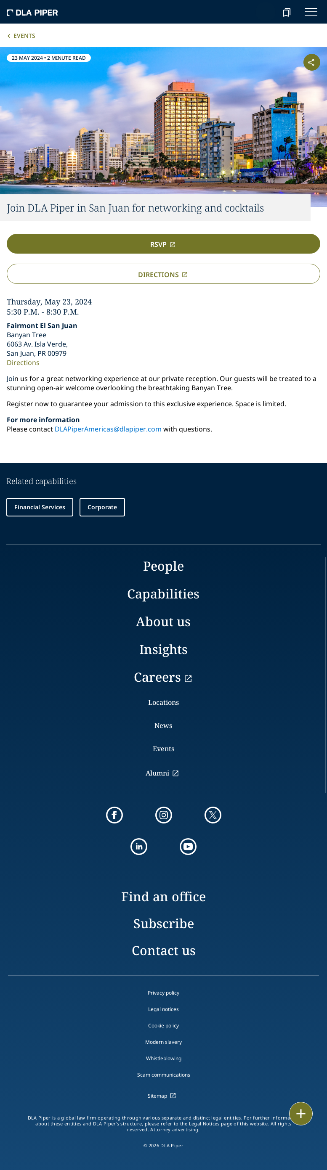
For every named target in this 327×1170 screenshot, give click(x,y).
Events (24, 36)
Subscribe (163, 923)
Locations (163, 702)
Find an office (163, 896)
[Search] (265, 11)
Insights (163, 649)
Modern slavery (163, 1042)
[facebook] (114, 815)
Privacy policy (163, 992)
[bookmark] (286, 12)
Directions (23, 362)
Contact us (164, 950)
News (163, 725)
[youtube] (188, 846)
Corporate (102, 507)
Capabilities (163, 593)
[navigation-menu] (311, 12)
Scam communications (163, 1074)
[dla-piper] (32, 12)
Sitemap (157, 1095)
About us (163, 621)
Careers (157, 677)
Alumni (157, 773)
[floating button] (301, 1113)
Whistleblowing (163, 1058)
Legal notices (163, 1009)
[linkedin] (138, 846)
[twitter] (213, 815)
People (163, 565)
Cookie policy (163, 1025)
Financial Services (39, 507)
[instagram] (163, 815)
